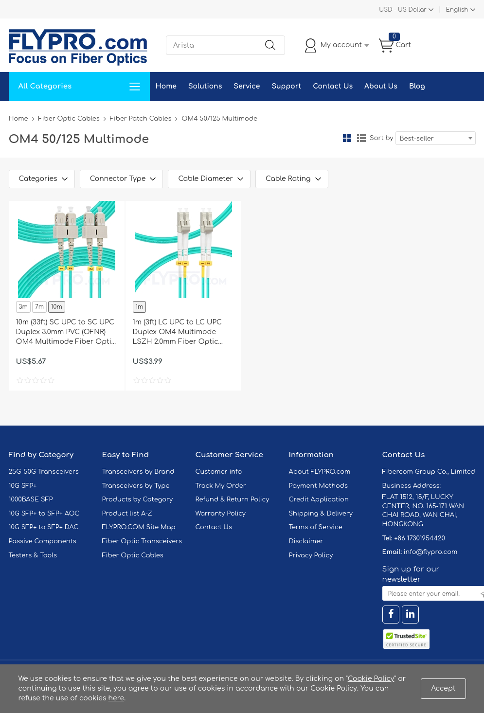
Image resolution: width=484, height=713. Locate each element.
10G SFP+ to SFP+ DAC (44, 527)
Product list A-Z (127, 513)
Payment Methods (318, 485)
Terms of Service (315, 527)
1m (139, 306)
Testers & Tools (33, 555)
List (361, 138)
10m (56, 306)
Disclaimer (306, 541)
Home (166, 86)
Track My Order (221, 485)
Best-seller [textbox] (417, 138)
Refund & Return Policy (232, 499)
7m (39, 306)
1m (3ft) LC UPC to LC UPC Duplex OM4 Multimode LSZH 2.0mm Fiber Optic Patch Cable (177, 333)
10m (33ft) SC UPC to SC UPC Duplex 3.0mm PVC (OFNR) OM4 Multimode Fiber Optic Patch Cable (66, 333)
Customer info (219, 471)
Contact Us (333, 86)
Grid (346, 138)
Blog (417, 86)
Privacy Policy (311, 555)
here (116, 698)
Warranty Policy (221, 513)
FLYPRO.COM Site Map (139, 527)
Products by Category (137, 499)
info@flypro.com (431, 552)
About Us (380, 86)
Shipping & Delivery (321, 513)
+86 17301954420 (419, 538)
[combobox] (435, 138)
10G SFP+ (23, 485)
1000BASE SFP (31, 499)
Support (286, 86)
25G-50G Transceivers (44, 471)
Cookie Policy (371, 678)
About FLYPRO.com (320, 471)
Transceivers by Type (136, 485)
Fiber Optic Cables (69, 118)
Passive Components (42, 541)
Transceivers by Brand (138, 471)
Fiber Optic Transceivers (142, 541)
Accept (443, 688)
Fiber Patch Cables (141, 118)
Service (246, 86)
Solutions (205, 86)
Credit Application (319, 499)
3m (23, 306)
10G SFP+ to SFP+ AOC (44, 513)
